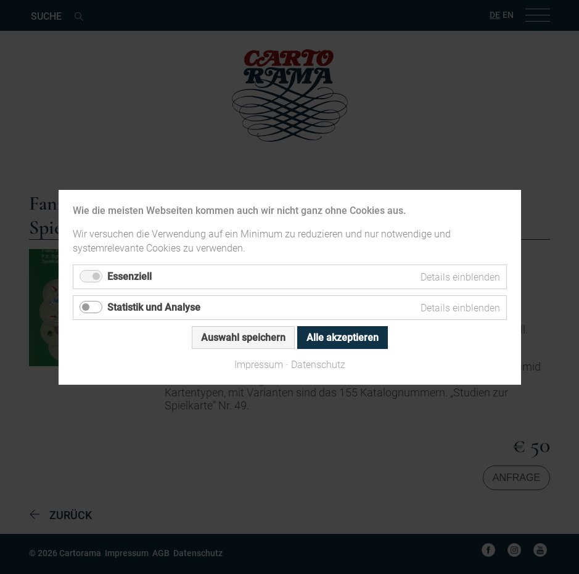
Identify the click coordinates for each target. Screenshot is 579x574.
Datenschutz (318, 364)
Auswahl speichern (243, 337)
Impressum (258, 364)
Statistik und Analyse (153, 307)
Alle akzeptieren (342, 337)
